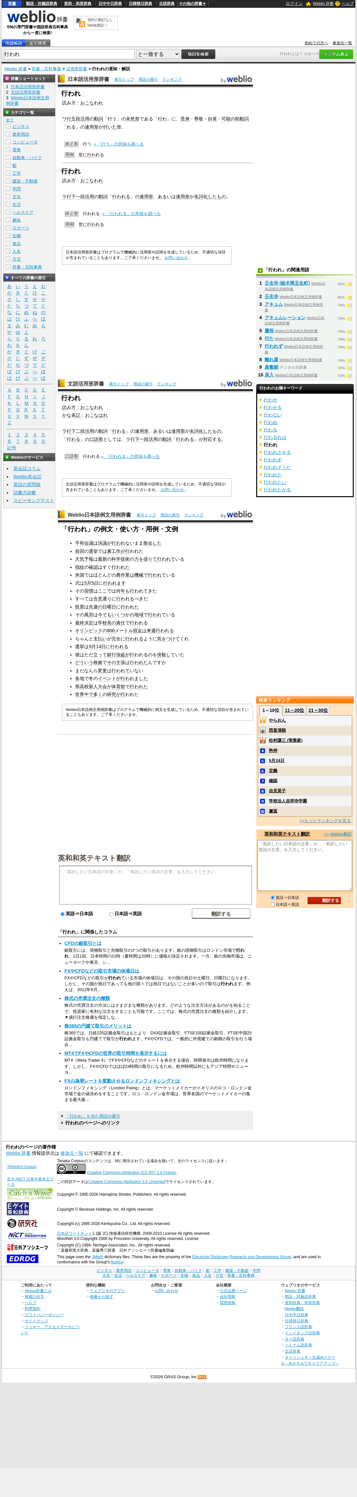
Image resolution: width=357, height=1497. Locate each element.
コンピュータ (25, 142)
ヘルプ (348, 3)
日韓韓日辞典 (140, 3)
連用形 (92, 126)
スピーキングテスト (33, 500)
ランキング (172, 79)
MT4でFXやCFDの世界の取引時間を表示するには (115, 1053)
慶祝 (269, 330)
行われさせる (277, 452)
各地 (79, 678)
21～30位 (318, 710)
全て (10, 120)
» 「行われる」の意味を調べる (131, 213)
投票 (79, 606)
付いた (110, 126)
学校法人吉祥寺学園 (288, 800)
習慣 (88, 590)
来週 (151, 630)
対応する (212, 439)
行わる (119, 431)
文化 (16, 196)
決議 (102, 543)
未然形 (132, 118)
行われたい (275, 482)
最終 (79, 622)
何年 (120, 590)
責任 (120, 622)
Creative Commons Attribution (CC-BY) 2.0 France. (132, 1172)
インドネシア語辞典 (302, 1333)
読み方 (69, 407)
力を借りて (145, 559)
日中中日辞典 (110, 3)
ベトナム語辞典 (298, 1345)
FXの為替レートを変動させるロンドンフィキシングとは (121, 1080)
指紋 (79, 567)
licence (117, 1262)
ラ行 (66, 196)
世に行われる (91, 154)
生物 (16, 235)
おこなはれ (96, 415)
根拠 (97, 662)
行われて (166, 559)
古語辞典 (167, 3)
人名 (16, 251)
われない (125, 543)
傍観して (166, 654)
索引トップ (124, 79)
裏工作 (114, 551)
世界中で (84, 694)
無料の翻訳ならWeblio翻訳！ (99, 23)
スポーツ (20, 227)
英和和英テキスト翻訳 (94, 858)
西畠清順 (277, 730)
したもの (217, 196)
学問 (16, 188)
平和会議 (84, 543)
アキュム (274, 304)
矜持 (273, 750)
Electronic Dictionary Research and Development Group (241, 1257)
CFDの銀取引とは (82, 943)
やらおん (277, 720)
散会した (152, 543)
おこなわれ (91, 102)
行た (269, 338)
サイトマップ (36, 1321)
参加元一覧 (342, 43)
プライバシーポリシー (44, 1315)
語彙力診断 (24, 492)
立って (100, 654)
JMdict (97, 1257)
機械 (138, 575)
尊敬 (198, 118)
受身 (185, 118)
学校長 (105, 622)
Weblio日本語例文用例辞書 (99, 515)
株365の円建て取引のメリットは (97, 1025)
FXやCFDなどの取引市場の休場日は (101, 970)
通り (107, 598)
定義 (273, 770)
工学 (16, 173)
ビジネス (20, 126)
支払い (100, 638)
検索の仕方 (34, 1296)
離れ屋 (271, 359)
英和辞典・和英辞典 (302, 1302)
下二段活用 (82, 431)
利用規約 (32, 1308)
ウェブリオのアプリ (107, 1290)
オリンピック (88, 630)
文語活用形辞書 (86, 384)
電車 (16, 149)
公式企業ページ (233, 1290)
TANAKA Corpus (21, 1166)
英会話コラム (27, 468)
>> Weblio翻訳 (337, 834)
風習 (88, 614)
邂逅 (273, 811)
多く (97, 694)
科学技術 (121, 559)
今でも (105, 614)
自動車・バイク (27, 157)
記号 (11, 448)
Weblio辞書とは (38, 1290)
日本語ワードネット (74, 1233)
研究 (111, 694)
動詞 (98, 118)
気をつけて (168, 638)
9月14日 (97, 646)
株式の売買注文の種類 (87, 998)
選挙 (93, 551)
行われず (274, 346)
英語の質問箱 (27, 484)
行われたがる (277, 489)
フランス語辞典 (298, 1327)
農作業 (123, 575)
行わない (273, 414)
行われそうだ (277, 467)
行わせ (270, 399)
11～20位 (294, 710)
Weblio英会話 (27, 476)
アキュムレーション (285, 317)
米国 (79, 575)
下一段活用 (82, 196)
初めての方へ (316, 43)
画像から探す (101, 1296)
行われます (114, 583)
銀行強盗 (116, 654)
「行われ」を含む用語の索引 (92, 1116)
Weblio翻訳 (294, 1308)
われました (136, 678)
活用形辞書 (76, 68)
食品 (16, 243)
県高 (79, 686)
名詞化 (201, 196)
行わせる (273, 407)
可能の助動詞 (235, 118)
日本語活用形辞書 (88, 79)
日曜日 (109, 606)
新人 (93, 686)
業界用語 (20, 134)
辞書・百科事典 (46, 68)
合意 (97, 598)
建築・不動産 (25, 181)
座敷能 (271, 367)
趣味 (16, 220)
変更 (102, 670)
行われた (121, 567)
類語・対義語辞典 (41, 3)
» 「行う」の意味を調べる (119, 144)
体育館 (118, 686)
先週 (93, 606)
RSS (202, 1377)
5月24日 (276, 760)
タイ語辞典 (294, 1339)
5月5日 (91, 583)
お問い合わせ (176, 258)
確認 (93, 567)
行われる (121, 196)
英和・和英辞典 (77, 3)
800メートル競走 (124, 630)
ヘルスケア (22, 212)
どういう (84, 662)
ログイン (294, 3)
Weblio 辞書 (323, 3)
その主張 (116, 662)
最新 (102, 559)
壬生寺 (271, 296)
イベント (107, 678)
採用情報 (227, 1302)
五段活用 (80, 118)
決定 (88, 622)
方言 (16, 259)
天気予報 (84, 559)
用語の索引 (148, 79)
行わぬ (270, 422)
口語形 (96, 439)
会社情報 (227, 1296)
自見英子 (277, 790)
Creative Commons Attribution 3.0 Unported (126, 1181)
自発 (212, 118)
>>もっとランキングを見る (325, 820)
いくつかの (123, 614)
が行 (111, 543)
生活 (16, 204)
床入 (269, 374)
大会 (102, 686)
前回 (79, 551)
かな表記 (71, 415)
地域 (138, 614)
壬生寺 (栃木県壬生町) (287, 283)
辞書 (12, 3)
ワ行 (66, 118)
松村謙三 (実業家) (285, 740)
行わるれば (275, 437)
